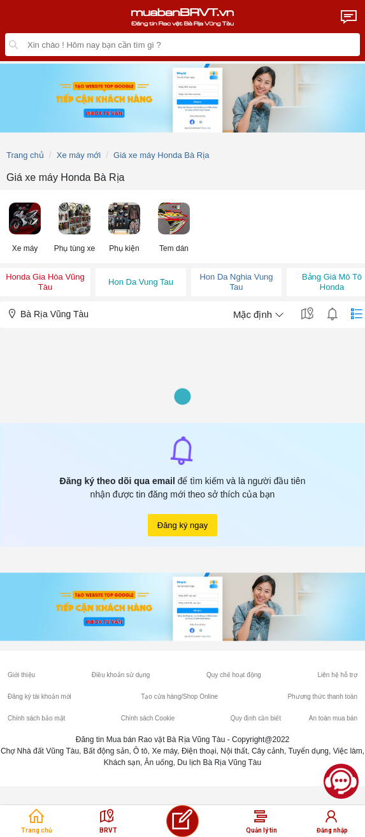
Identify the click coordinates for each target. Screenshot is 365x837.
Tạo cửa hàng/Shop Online (179, 696)
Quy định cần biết (256, 718)
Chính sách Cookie (148, 718)
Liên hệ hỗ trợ (337, 674)
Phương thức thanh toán (322, 696)
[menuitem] (25, 226)
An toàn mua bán (333, 718)
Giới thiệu (21, 674)
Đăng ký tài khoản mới (39, 696)
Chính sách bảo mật (36, 718)
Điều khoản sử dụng (121, 674)
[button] (25, 226)
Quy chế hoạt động (233, 674)
